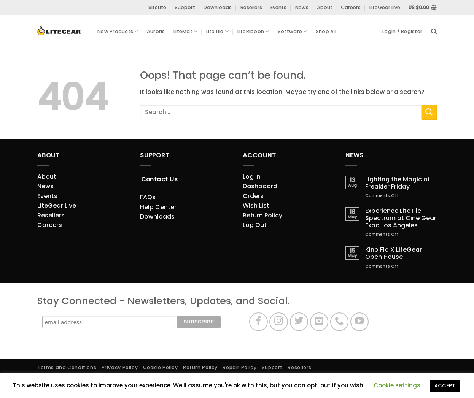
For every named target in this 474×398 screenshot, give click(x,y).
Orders (253, 196)
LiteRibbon (253, 31)
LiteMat (185, 31)
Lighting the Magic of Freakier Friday (397, 183)
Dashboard (260, 186)
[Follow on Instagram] (278, 321)
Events (278, 7)
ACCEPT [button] (444, 385)
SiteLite (157, 7)
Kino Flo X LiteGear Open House (393, 253)
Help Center (158, 207)
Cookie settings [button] (397, 385)
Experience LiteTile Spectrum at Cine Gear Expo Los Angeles (400, 218)
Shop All (326, 31)
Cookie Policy (160, 367)
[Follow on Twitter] (299, 321)
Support (185, 7)
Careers (351, 7)
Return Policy (262, 215)
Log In (252, 176)
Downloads (218, 7)
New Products (117, 31)
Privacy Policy (120, 367)
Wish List (256, 205)
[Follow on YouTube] (359, 321)
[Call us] (339, 321)
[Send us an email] (319, 321)
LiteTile (217, 31)
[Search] (434, 31)
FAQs (148, 197)
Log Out (255, 224)
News (302, 7)
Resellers (251, 7)
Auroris (156, 31)
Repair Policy (239, 367)
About (324, 7)
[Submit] (429, 112)
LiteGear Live (384, 7)
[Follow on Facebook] (258, 321)
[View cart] (423, 7)
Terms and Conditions (66, 367)
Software (292, 31)
